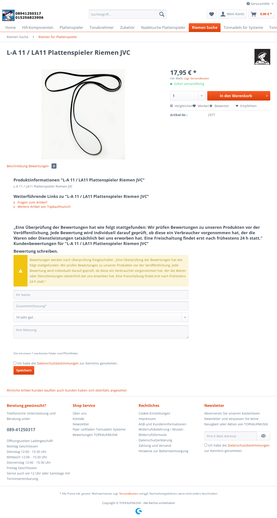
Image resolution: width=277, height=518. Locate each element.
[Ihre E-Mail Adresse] (230, 435)
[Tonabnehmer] (101, 27)
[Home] (10, 27)
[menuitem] (128, 16)
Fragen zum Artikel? (30, 202)
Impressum (147, 419)
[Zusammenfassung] (101, 305)
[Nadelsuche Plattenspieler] (163, 27)
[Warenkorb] (261, 14)
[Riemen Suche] (205, 27)
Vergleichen (181, 106)
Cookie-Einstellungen (154, 413)
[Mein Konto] (232, 14)
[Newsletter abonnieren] (263, 435)
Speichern (24, 370)
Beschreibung (17, 166)
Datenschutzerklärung (155, 440)
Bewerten (219, 106)
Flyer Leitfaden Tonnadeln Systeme (99, 429)
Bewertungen (42, 166)
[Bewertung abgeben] (101, 317)
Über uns (80, 413)
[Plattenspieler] (71, 27)
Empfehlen (246, 106)
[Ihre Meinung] (101, 332)
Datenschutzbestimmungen (58, 363)
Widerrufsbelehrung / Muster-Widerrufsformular (161, 432)
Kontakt (78, 419)
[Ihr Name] (101, 294)
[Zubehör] (127, 27)
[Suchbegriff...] (128, 14)
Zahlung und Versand (155, 445)
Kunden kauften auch (48, 390)
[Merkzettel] (211, 14)
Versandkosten (128, 493)
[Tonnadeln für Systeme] (243, 27)
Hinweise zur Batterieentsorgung (163, 451)
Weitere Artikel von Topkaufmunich (42, 206)
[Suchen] (162, 14)
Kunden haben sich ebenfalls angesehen (96, 390)
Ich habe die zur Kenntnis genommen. (67, 363)
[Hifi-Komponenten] (37, 27)
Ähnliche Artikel (19, 390)
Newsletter (81, 424)
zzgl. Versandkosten (196, 78)
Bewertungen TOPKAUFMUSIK (95, 435)
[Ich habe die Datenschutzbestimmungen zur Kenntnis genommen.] (15, 363)
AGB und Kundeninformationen (162, 424)
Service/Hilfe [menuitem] (258, 4)
